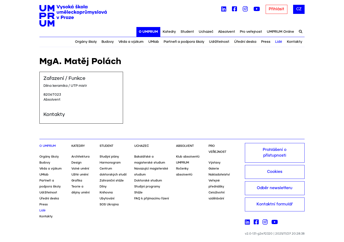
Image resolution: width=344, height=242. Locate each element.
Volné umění (80, 168)
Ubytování (107, 198)
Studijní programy (147, 186)
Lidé (278, 42)
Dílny (103, 186)
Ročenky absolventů (184, 171)
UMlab (153, 42)
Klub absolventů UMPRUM (187, 159)
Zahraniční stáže (112, 180)
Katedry (169, 31)
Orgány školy (86, 42)
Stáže (138, 192)
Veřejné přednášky (216, 183)
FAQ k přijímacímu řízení (151, 198)
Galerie (214, 168)
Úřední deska (245, 42)
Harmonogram (110, 162)
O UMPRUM (148, 31)
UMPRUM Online (280, 31)
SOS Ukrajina (109, 204)
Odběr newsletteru (274, 188)
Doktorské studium (148, 180)
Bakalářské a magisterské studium (149, 159)
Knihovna (106, 192)
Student (187, 31)
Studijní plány (109, 156)
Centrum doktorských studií (113, 171)
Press (265, 42)
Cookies (274, 172)
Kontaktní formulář (275, 204)
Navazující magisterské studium (151, 171)
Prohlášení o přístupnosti (274, 152)
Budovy (108, 42)
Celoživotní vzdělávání (217, 195)
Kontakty (294, 42)
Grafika (76, 180)
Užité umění (79, 174)
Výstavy (214, 162)
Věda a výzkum (131, 42)
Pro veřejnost (251, 31)
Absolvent (226, 31)
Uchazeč (206, 31)
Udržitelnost (219, 42)
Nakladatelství (219, 174)
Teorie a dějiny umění (80, 189)
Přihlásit (276, 9)
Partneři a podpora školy (184, 42)
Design (76, 162)
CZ (298, 9)
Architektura (80, 156)
